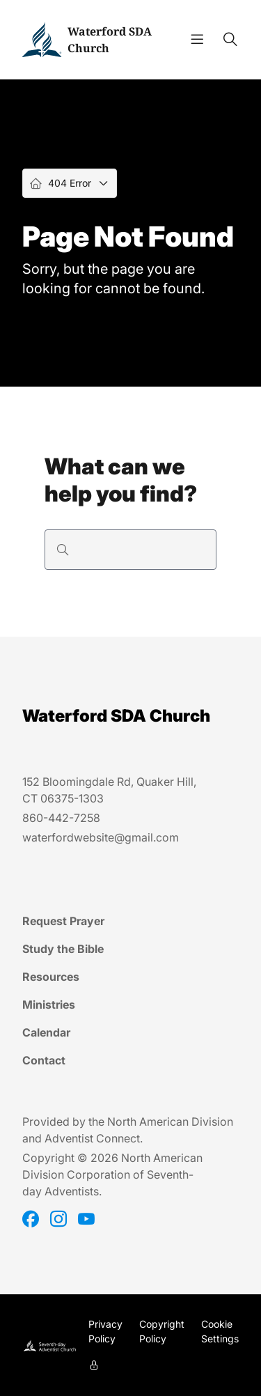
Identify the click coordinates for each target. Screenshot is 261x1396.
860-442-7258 (61, 818)
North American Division (170, 1122)
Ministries (48, 1004)
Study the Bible (63, 949)
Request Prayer (63, 921)
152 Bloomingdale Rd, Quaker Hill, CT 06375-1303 (109, 790)
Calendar (46, 1032)
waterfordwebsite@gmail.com (100, 837)
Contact (43, 1060)
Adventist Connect (92, 1138)
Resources (50, 977)
